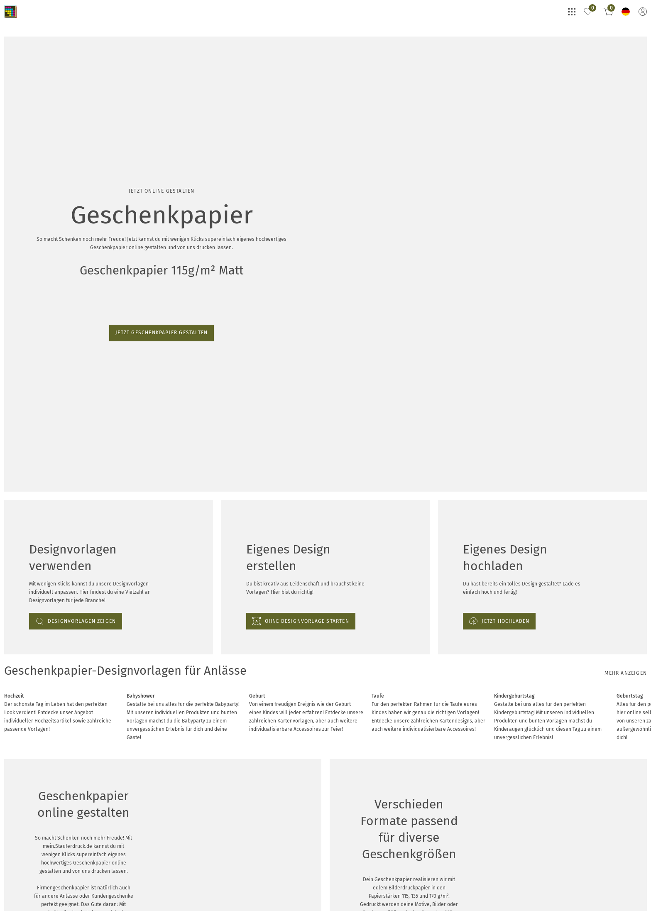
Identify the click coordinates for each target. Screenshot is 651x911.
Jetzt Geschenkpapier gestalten (42, 110)
